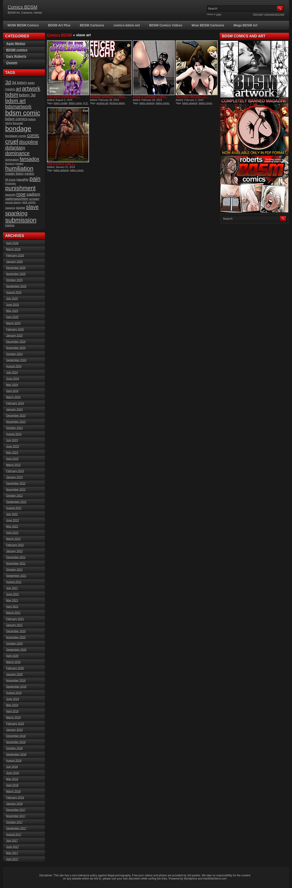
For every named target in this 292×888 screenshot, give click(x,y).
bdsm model (60, 103)
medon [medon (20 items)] (29, 173)
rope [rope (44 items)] (21, 194)
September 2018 (16, 754)
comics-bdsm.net (127, 25)
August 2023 (13, 434)
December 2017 (16, 810)
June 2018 (12, 773)
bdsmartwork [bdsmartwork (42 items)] (18, 106)
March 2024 (13, 397)
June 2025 (12, 304)
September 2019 (16, 686)
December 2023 (16, 415)
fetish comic (75, 103)
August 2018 (13, 760)
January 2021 (14, 625)
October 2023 (14, 428)
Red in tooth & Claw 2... (61, 163)
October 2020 (14, 643)
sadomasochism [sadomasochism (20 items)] (16, 199)
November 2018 (16, 742)
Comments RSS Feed (274, 14)
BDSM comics (16, 50)
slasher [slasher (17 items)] (20, 207)
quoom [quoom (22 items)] (10, 194)
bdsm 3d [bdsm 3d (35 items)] (27, 95)
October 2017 (14, 822)
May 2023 (12, 452)
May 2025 (12, 311)
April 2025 (12, 317)
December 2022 (16, 483)
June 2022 (12, 520)
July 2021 (12, 588)
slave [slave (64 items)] (32, 207)
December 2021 (16, 557)
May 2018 (12, 779)
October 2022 (14, 495)
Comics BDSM (22, 7)
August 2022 (13, 508)
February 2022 (15, 545)
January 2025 (14, 335)
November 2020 (16, 637)
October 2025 (14, 280)
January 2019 (14, 729)
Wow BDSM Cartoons (208, 25)
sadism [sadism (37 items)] (33, 194)
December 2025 (16, 267)
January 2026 (14, 261)
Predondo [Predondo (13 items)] (10, 183)
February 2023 (15, 471)
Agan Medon (15, 43)
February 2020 (15, 668)
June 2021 (12, 594)
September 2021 (16, 575)
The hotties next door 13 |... (192, 96)
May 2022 (12, 526)
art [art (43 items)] (18, 88)
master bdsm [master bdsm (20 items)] (14, 173)
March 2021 (13, 612)
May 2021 (12, 600)
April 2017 (12, 859)
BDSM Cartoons (92, 25)
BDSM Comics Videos (165, 25)
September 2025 (16, 286)
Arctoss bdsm (117, 103)
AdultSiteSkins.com (215, 878)
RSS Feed (258, 14)
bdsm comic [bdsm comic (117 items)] (22, 113)
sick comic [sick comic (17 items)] (29, 202)
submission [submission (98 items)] (20, 220)
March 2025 (13, 323)
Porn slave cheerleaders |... (63, 96)
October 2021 (14, 569)
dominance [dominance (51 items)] (17, 153)
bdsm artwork (146, 103)
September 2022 (16, 502)
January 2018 (14, 803)
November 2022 (16, 489)
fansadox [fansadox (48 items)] (29, 159)
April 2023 (12, 458)
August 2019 (13, 693)
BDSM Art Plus (59, 25)
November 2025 (16, 274)
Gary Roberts (16, 56)
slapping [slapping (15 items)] (10, 207)
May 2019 (12, 705)
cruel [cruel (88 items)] (11, 141)
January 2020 (14, 674)
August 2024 (13, 366)
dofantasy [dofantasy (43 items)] (15, 147)
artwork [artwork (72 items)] (31, 88)
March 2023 (13, 465)
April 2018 (12, 785)
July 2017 (12, 840)
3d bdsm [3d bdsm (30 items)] (19, 82)
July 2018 (12, 766)
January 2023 (14, 477)
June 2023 (12, 446)
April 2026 (12, 243)
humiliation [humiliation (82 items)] (19, 168)
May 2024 (12, 385)
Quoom (11, 63)
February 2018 (15, 797)
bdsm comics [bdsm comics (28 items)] (16, 119)
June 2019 (12, 699)
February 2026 (15, 255)
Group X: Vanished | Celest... (150, 96)
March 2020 (13, 662)
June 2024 (12, 378)
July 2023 (12, 440)
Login (218, 14)
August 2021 (13, 582)
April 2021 (12, 606)
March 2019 (13, 717)
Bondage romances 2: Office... (108, 96)
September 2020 (16, 649)
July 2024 (12, 372)
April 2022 (12, 532)
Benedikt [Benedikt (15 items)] (18, 123)
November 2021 (16, 563)
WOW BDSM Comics (23, 25)
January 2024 (14, 409)
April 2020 (12, 656)
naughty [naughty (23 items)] (22, 179)
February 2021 (15, 619)
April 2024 (12, 391)
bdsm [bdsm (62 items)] (11, 95)
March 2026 (13, 249)
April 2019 (12, 711)
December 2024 (16, 341)
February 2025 (15, 329)
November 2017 (16, 816)
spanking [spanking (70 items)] (16, 213)
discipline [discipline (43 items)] (28, 141)
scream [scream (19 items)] (34, 199)
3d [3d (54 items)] (8, 82)
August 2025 (13, 292)
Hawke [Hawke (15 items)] (19, 163)
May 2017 (12, 853)
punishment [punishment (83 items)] (20, 188)
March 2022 (13, 539)
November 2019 (16, 680)
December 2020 (16, 631)
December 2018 (16, 736)
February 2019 (15, 723)
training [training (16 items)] (9, 225)
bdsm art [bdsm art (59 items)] (15, 101)
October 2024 (14, 354)
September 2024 (16, 360)
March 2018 (13, 791)
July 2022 (12, 514)
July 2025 (12, 298)
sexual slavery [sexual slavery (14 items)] (13, 202)
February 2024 (15, 403)
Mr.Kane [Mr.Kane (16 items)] (10, 179)
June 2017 (12, 847)
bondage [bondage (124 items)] (18, 128)
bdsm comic (162, 103)
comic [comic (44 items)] (33, 135)
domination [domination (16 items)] (12, 159)
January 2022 (14, 551)
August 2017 (13, 834)
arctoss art (102, 103)
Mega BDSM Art (246, 25)
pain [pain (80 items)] (34, 178)
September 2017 (16, 828)
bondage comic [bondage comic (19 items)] (15, 136)
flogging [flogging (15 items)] (10, 163)
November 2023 (16, 421)
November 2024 (16, 348)
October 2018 (14, 748)
